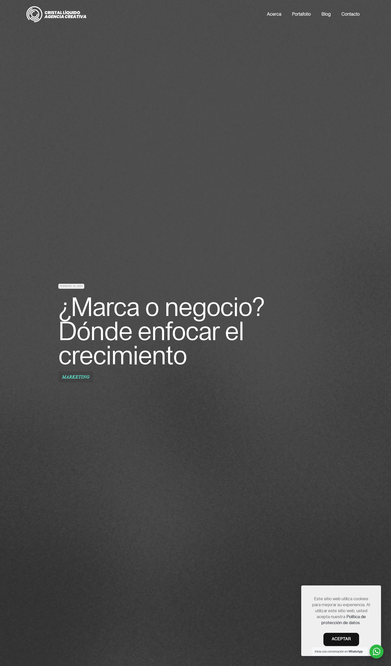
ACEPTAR (341, 639)
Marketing (76, 377)
